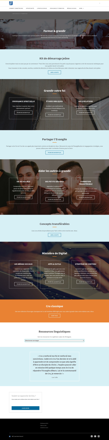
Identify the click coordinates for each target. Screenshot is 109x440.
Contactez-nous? (44, 427)
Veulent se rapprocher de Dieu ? (24, 396)
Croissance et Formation (57, 8)
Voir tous (54, 315)
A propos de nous (42, 8)
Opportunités (30, 8)
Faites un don (43, 425)
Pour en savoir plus (23, 112)
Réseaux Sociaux (71, 8)
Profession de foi (44, 423)
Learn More (25, 408)
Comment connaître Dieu (16, 8)
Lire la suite (54, 72)
